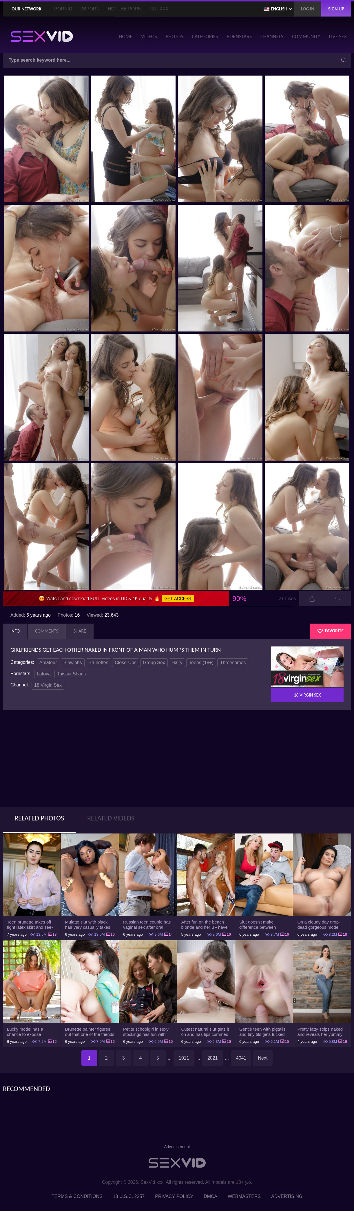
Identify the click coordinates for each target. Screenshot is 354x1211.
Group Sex (154, 662)
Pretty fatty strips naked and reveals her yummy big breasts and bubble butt (320, 1032)
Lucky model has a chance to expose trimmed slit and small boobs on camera (28, 1032)
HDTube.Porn (124, 8)
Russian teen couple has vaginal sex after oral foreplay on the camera (147, 924)
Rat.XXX (159, 8)
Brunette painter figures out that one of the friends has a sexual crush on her (89, 1032)
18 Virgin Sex (48, 685)
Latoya (44, 673)
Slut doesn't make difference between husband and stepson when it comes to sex (260, 924)
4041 (241, 1058)
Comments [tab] (46, 631)
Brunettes (98, 662)
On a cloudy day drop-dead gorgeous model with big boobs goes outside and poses (318, 924)
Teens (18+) (201, 662)
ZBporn (90, 8)
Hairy (176, 662)
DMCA (210, 1196)
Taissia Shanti (71, 673)
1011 (184, 1058)
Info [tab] (15, 631)
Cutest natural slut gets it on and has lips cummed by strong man (205, 1032)
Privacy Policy (174, 1196)
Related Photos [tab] (39, 818)
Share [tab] (80, 631)
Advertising (286, 1196)
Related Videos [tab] (110, 818)
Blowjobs (72, 662)
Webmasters (244, 1196)
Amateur (48, 662)
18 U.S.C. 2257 (129, 1196)
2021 (212, 1058)
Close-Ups (125, 662)
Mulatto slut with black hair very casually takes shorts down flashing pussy (87, 924)
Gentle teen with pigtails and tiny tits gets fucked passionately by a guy (262, 1032)
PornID (63, 8)
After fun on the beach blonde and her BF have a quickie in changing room (204, 924)
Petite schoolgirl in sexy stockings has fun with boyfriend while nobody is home (147, 1032)
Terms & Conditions (77, 1196)
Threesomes (233, 662)
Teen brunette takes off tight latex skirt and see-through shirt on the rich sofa (30, 924)
